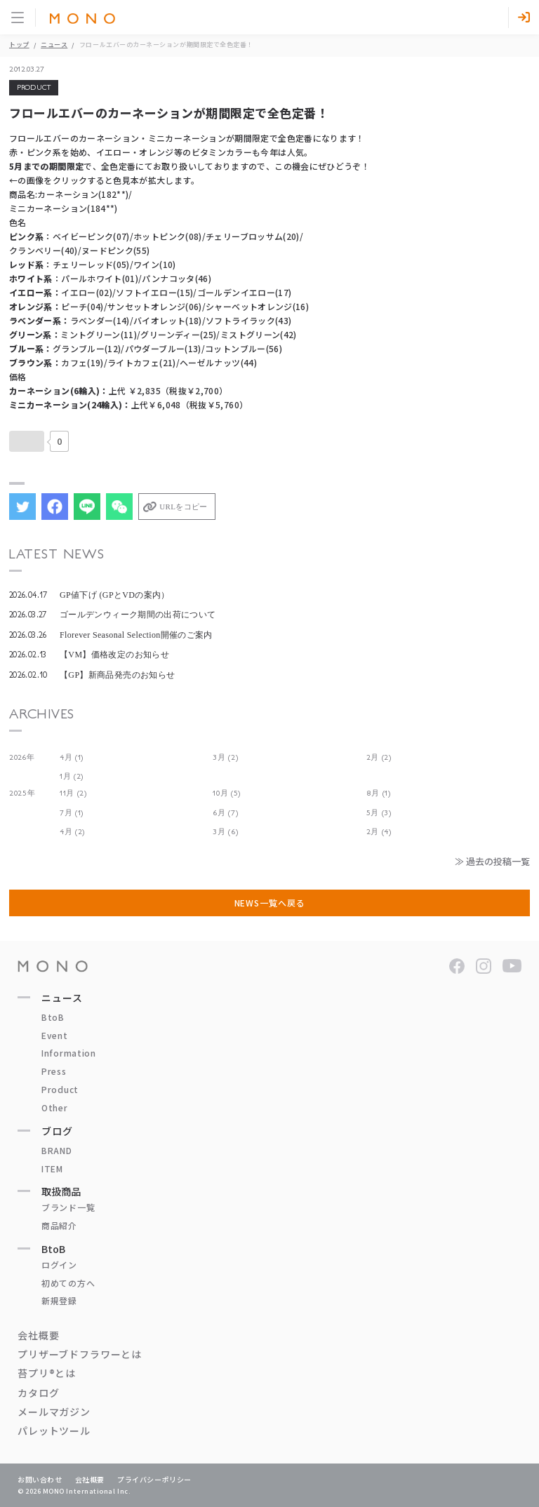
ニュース (54, 44)
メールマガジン (54, 1412)
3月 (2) (225, 757)
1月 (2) (72, 776)
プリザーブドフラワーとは (80, 1354)
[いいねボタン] (26, 441)
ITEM (52, 1168)
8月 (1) (378, 793)
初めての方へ (68, 1283)
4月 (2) (72, 831)
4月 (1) (72, 757)
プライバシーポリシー (154, 1479)
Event (54, 1035)
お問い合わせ (40, 1479)
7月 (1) (72, 813)
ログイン (59, 1265)
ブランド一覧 (68, 1207)
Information (68, 1053)
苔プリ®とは (47, 1373)
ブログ (57, 1131)
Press (54, 1071)
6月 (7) (225, 813)
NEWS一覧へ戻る (269, 903)
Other (54, 1107)
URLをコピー (183, 506)
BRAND (56, 1150)
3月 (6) (225, 831)
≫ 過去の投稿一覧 (492, 861)
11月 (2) (73, 793)
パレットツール (54, 1431)
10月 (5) (227, 793)
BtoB (53, 1017)
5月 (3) (379, 813)
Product (60, 1089)
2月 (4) (379, 831)
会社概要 (38, 1335)
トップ (19, 44)
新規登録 (59, 1300)
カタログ (38, 1393)
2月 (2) (379, 757)
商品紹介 (59, 1225)
